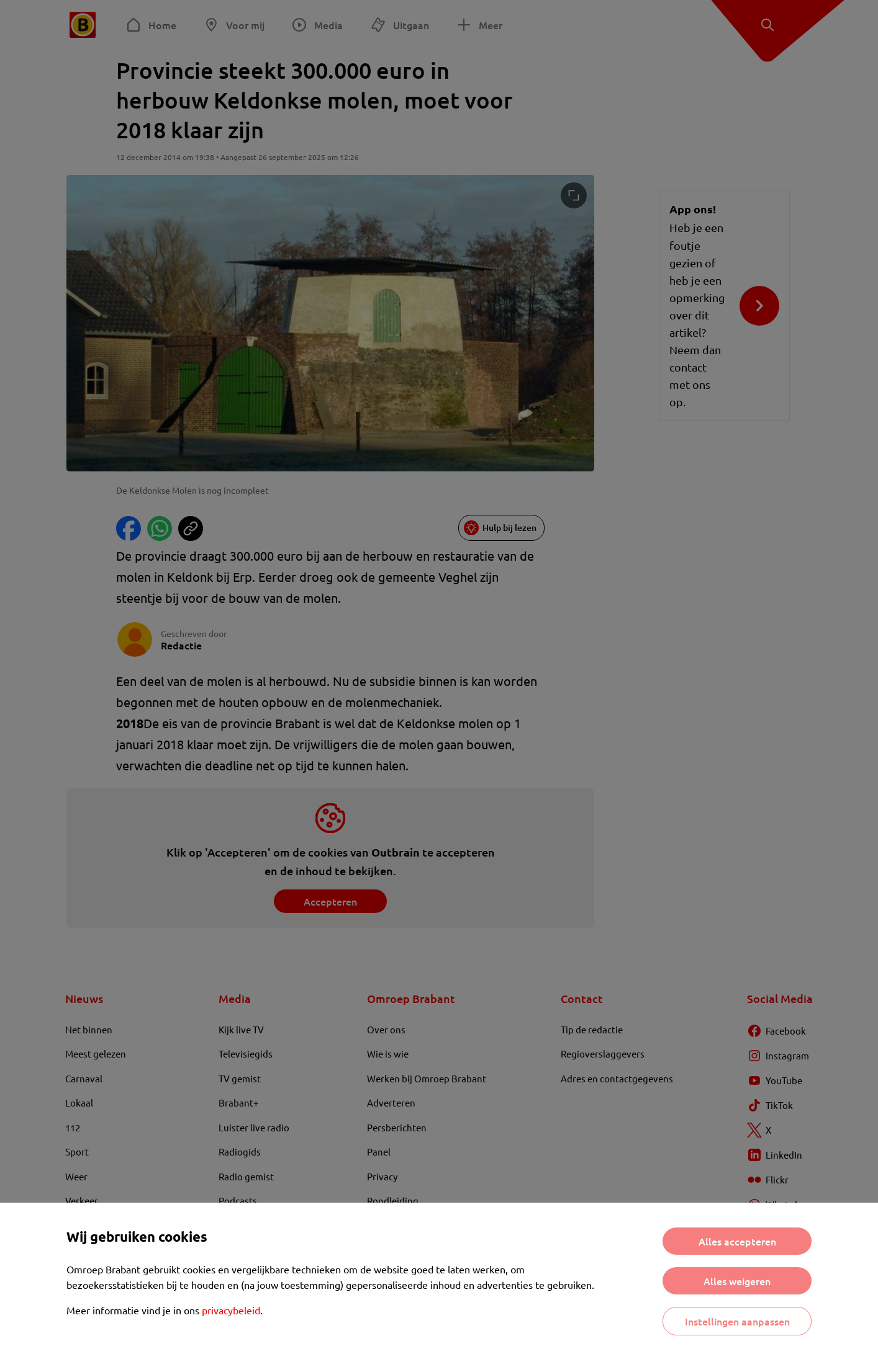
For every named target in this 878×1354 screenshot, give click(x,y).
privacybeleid (231, 1310)
